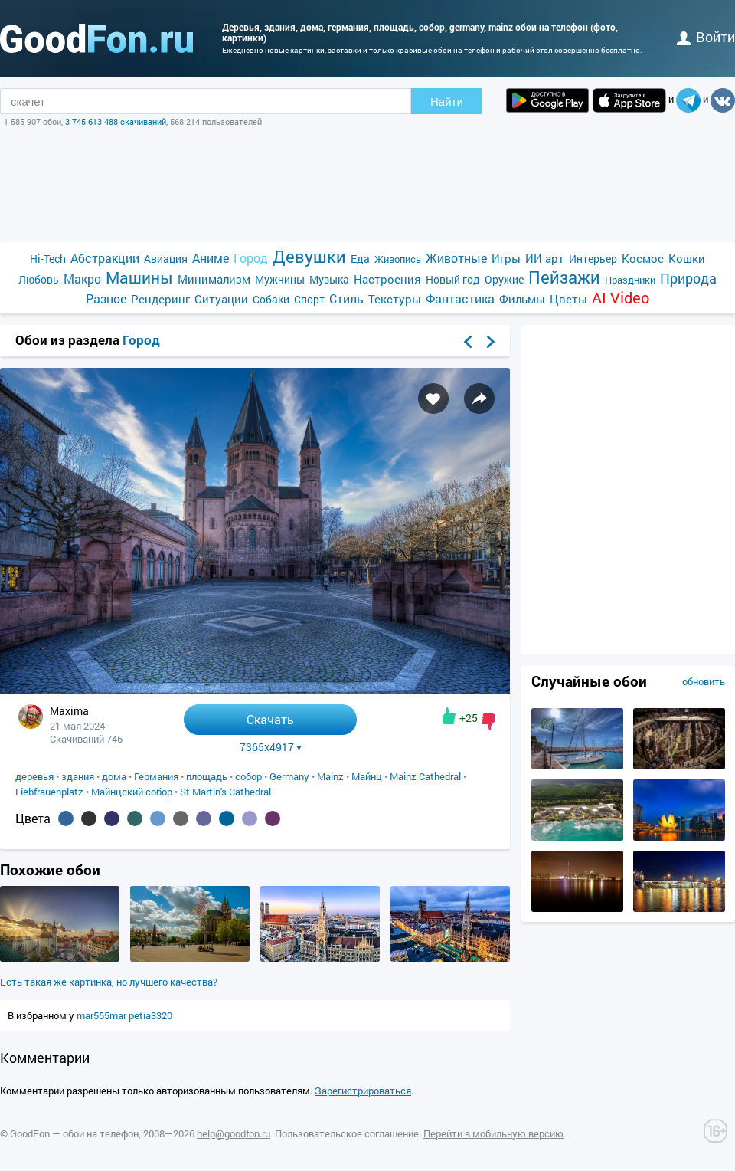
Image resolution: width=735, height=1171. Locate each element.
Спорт (309, 299)
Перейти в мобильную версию (493, 1133)
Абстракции (104, 258)
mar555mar (103, 1015)
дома (114, 776)
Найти (446, 101)
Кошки (686, 258)
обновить (703, 681)
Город (251, 258)
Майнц (366, 776)
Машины (139, 278)
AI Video (620, 298)
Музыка (329, 279)
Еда (360, 258)
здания (77, 776)
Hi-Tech (48, 258)
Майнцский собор (131, 792)
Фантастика (460, 298)
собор (248, 776)
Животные (456, 258)
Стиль (346, 298)
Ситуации (221, 299)
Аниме (210, 258)
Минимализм (214, 279)
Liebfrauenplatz (49, 792)
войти (706, 37)
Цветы (568, 299)
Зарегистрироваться (363, 1090)
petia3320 (150, 1015)
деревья (34, 776)
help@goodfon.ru (233, 1133)
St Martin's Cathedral (225, 792)
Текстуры (394, 299)
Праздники (630, 280)
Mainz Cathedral (425, 776)
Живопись (397, 259)
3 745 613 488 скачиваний (115, 121)
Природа (688, 278)
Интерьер (593, 258)
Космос (643, 258)
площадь (206, 776)
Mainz (330, 776)
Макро (82, 279)
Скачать (270, 719)
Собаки (271, 299)
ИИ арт (544, 258)
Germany (289, 776)
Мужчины (280, 279)
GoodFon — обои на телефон (74, 1133)
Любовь (38, 279)
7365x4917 (271, 747)
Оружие (504, 279)
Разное (106, 298)
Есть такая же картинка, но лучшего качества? (108, 982)
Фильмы (522, 299)
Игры (506, 258)
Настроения (387, 279)
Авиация (166, 258)
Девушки (309, 256)
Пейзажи (564, 277)
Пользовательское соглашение (347, 1133)
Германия (156, 776)
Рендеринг (160, 299)
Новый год (453, 279)
